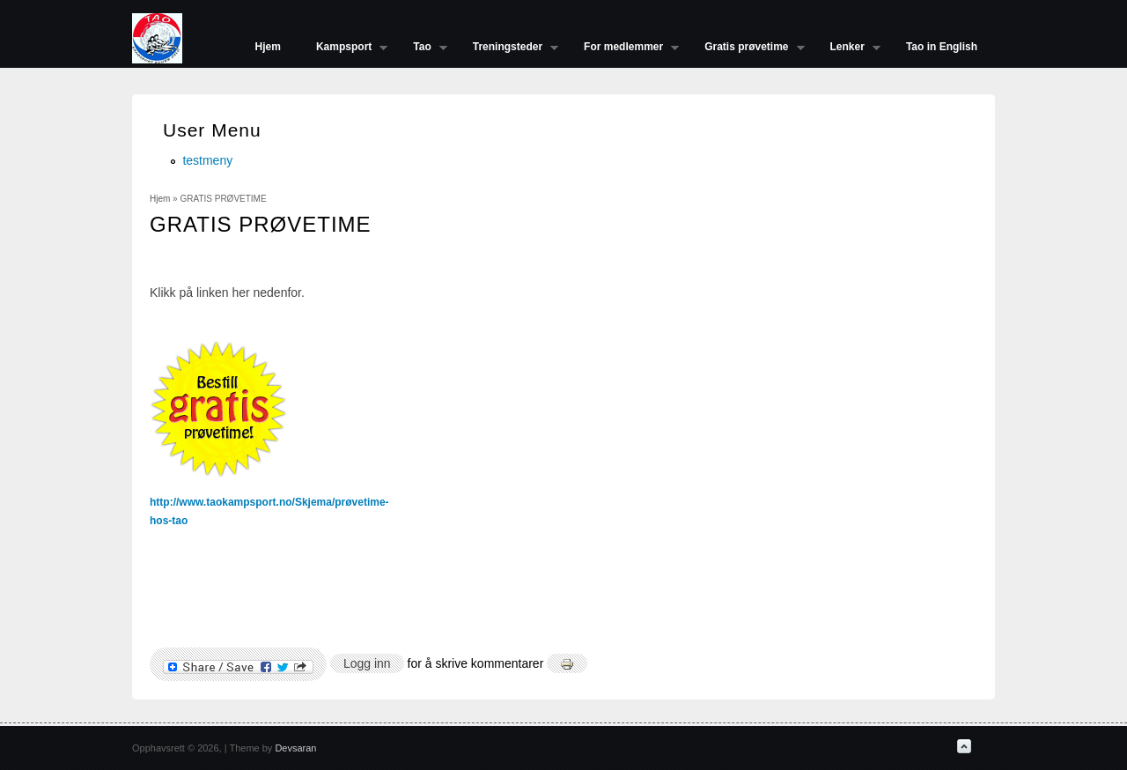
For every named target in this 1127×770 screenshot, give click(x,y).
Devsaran (295, 748)
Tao (420, 49)
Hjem (268, 47)
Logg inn (367, 663)
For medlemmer (622, 49)
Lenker (846, 49)
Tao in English (941, 47)
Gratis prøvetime (745, 49)
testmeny (207, 160)
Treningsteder (506, 49)
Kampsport (342, 49)
